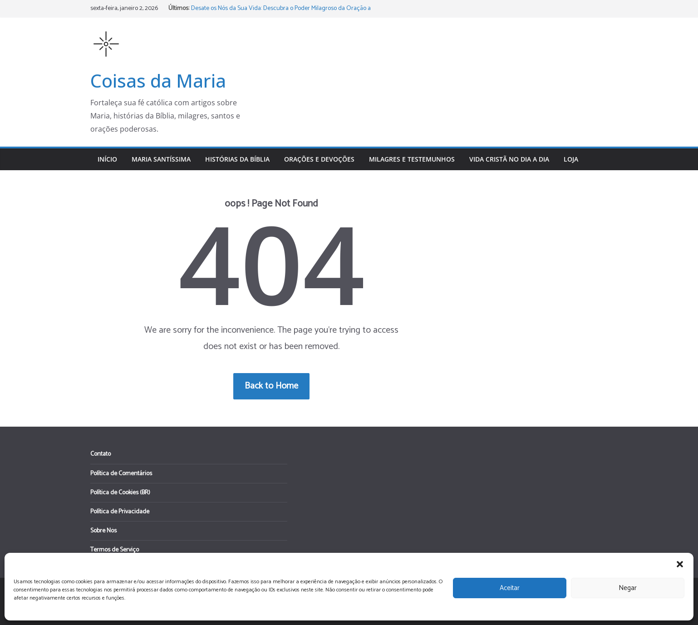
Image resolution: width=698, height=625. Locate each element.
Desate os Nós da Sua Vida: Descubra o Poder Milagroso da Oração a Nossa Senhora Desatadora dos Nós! (281, 13)
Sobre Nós (103, 531)
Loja (571, 159)
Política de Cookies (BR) (120, 492)
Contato (100, 454)
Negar (628, 588)
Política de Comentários (121, 473)
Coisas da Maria (158, 80)
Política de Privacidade (119, 512)
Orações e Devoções (319, 159)
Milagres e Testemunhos (412, 159)
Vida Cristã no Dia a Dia (509, 159)
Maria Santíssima (161, 159)
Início (107, 159)
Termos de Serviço (114, 550)
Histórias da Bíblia (237, 159)
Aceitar (510, 588)
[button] (679, 564)
